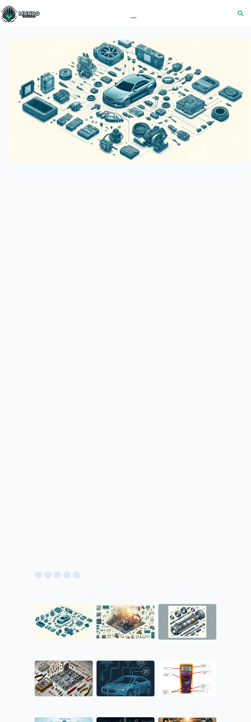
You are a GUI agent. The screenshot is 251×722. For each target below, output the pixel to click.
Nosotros (152, 13)
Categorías (139, 13)
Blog (133, 13)
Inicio (127, 13)
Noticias (145, 13)
